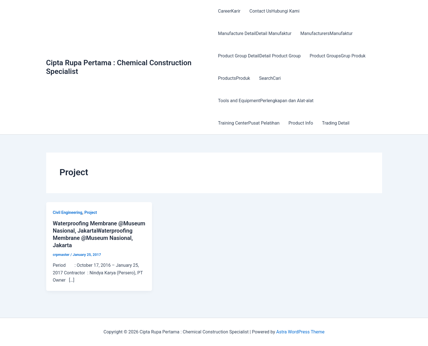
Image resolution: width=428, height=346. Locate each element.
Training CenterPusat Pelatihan (249, 123)
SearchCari (270, 78)
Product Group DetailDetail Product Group (259, 56)
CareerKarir (229, 11)
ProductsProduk (234, 78)
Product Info (300, 123)
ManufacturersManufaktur (326, 33)
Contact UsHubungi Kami (274, 11)
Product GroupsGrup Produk (338, 56)
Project (90, 212)
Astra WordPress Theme (300, 332)
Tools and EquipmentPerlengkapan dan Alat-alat (266, 100)
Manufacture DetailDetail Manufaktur (254, 33)
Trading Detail (335, 123)
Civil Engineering (67, 212)
